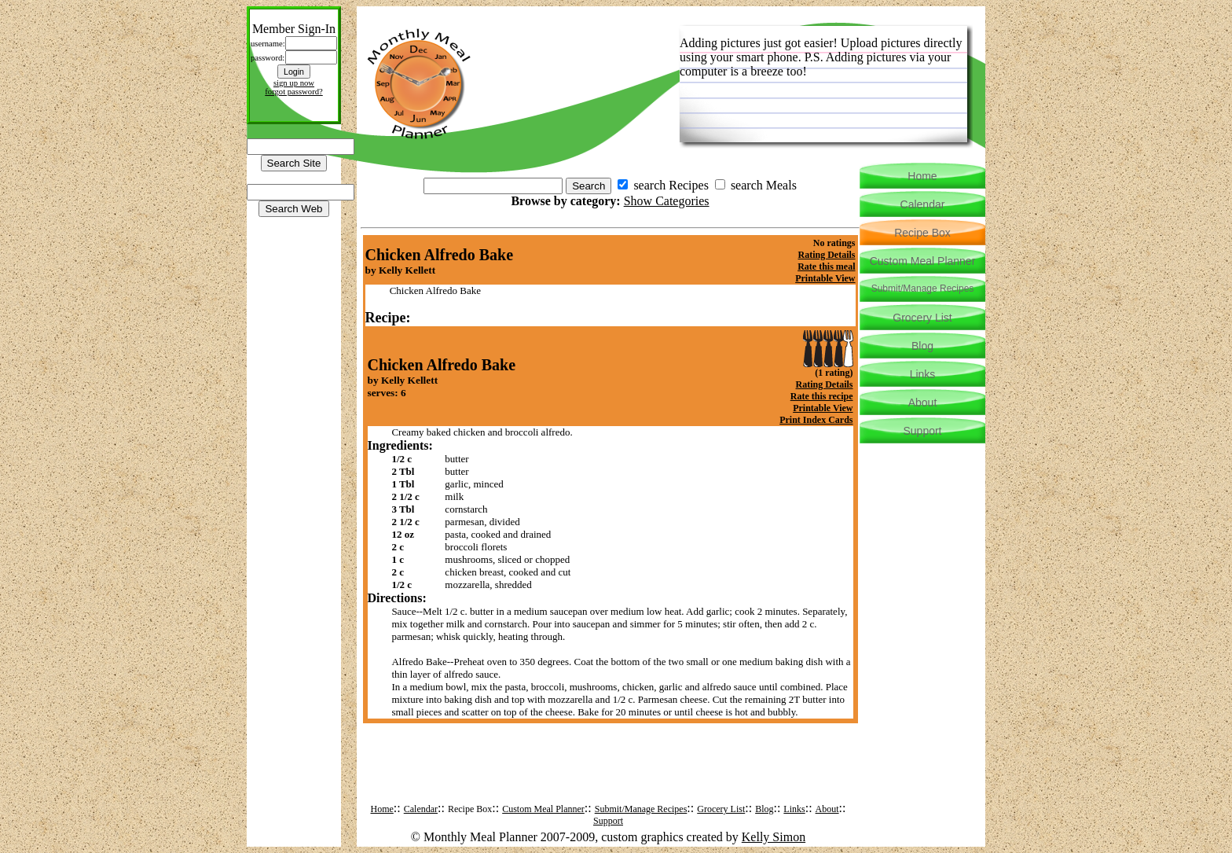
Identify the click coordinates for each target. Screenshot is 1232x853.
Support (608, 820)
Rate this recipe (821, 396)
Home (382, 808)
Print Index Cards (815, 419)
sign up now (293, 83)
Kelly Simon (773, 837)
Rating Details (827, 254)
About (827, 808)
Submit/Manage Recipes (641, 808)
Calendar (421, 808)
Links (794, 808)
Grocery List (721, 808)
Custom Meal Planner (543, 808)
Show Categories (667, 201)
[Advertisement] (610, 775)
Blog (764, 808)
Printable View (825, 278)
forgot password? (294, 91)
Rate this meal (826, 266)
